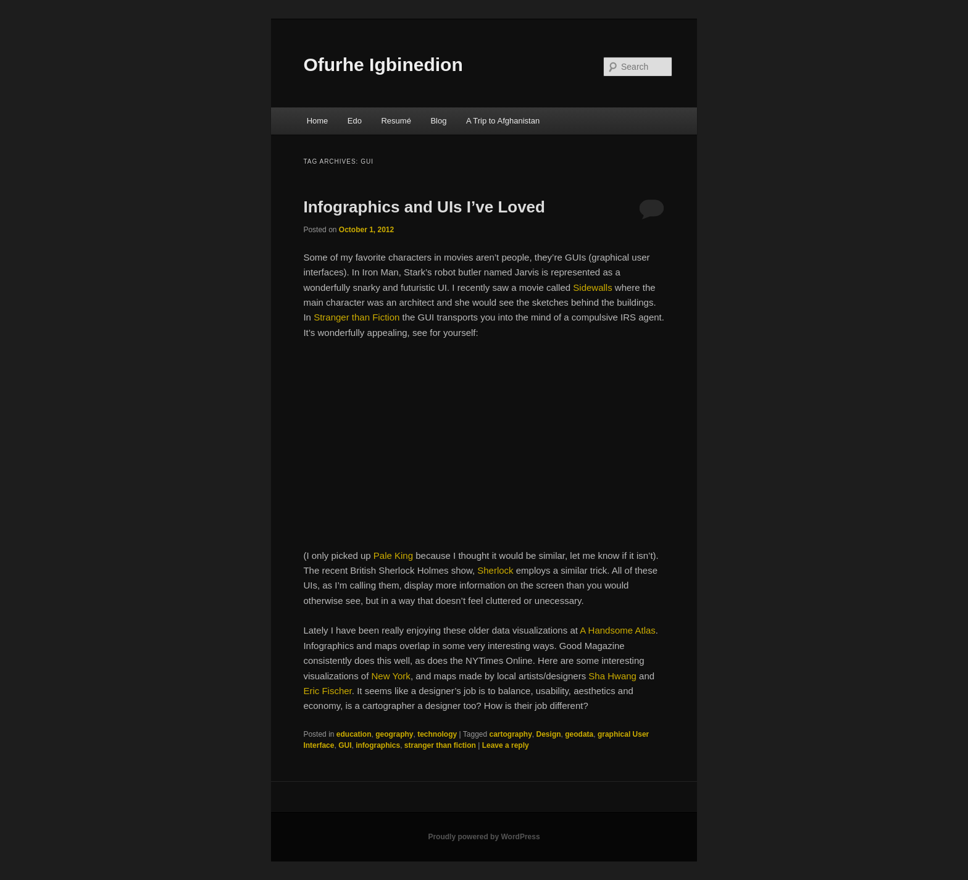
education (354, 734)
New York (391, 676)
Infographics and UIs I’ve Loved (424, 207)
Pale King (393, 555)
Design (548, 734)
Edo (355, 120)
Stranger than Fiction (356, 317)
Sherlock (495, 570)
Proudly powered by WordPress (484, 836)
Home (317, 120)
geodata (579, 734)
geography (394, 734)
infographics (378, 745)
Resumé (396, 120)
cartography (511, 734)
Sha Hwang (612, 676)
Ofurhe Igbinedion (382, 64)
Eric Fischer (327, 690)
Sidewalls (594, 287)
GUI (344, 745)
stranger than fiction (440, 745)
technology (437, 734)
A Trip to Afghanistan (503, 120)
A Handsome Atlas (618, 630)
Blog (438, 120)
